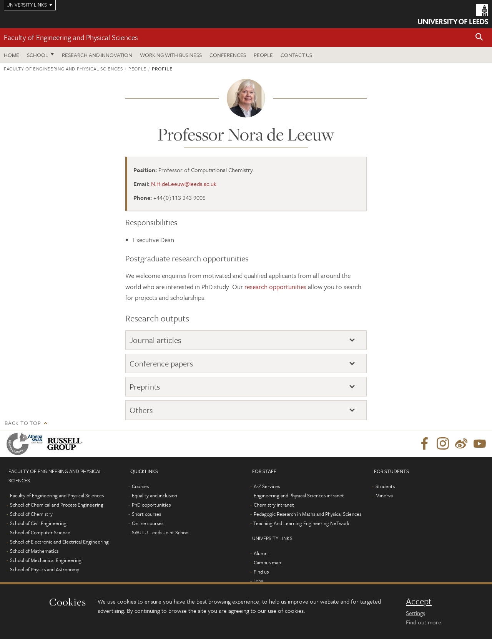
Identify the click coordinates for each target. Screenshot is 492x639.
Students (385, 486)
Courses (140, 486)
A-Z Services (267, 486)
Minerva (384, 495)
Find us (261, 571)
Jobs (258, 581)
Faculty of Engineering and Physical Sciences (71, 37)
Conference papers (161, 363)
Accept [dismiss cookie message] (419, 601)
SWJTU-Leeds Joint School (160, 532)
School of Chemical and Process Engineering (56, 505)
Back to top (23, 423)
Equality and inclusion (154, 495)
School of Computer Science (40, 532)
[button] (479, 37)
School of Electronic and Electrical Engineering (59, 541)
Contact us (296, 55)
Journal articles (155, 340)
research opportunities (275, 286)
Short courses (146, 514)
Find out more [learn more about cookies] (423, 622)
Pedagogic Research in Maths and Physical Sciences (307, 514)
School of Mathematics (34, 551)
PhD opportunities (151, 505)
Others (141, 410)
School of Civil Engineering (38, 523)
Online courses (147, 523)
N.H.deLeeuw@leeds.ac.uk (183, 183)
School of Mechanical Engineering (45, 560)
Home (11, 55)
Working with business (171, 55)
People (263, 55)
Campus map (267, 562)
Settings (415, 613)
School (37, 55)
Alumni (261, 553)
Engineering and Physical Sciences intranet (299, 495)
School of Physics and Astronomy (44, 569)
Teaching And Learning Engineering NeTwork (301, 523)
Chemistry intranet (274, 505)
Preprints (145, 386)
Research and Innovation (97, 55)
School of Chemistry (31, 514)
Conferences (227, 55)
